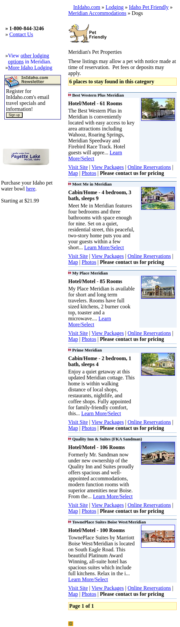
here (31, 189)
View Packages (107, 167)
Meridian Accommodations (97, 13)
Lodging (114, 7)
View (14, 55)
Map (73, 173)
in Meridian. (37, 61)
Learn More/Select (104, 247)
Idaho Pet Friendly (149, 7)
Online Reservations (149, 167)
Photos (89, 173)
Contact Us (21, 34)
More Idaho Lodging (30, 67)
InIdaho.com (86, 7)
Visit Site (78, 167)
